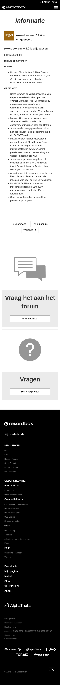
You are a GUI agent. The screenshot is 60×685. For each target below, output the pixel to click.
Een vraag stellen (30, 391)
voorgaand (19, 224)
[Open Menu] (56, 7)
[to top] (52, 669)
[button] (30, 434)
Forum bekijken (30, 318)
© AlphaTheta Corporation (15, 672)
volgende (29, 230)
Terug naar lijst (40, 224)
